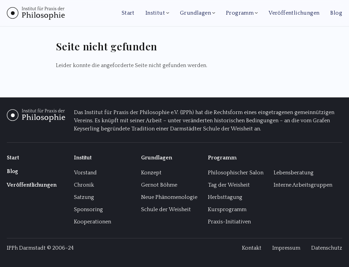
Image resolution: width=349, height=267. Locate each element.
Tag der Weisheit (229, 185)
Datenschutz (326, 248)
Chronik (84, 185)
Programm (240, 13)
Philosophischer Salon (235, 173)
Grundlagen (195, 13)
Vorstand (85, 173)
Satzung (84, 197)
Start (128, 13)
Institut (155, 13)
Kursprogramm (227, 209)
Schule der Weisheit (166, 209)
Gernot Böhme (159, 185)
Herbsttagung (225, 197)
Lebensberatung (294, 173)
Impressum (286, 248)
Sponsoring (88, 209)
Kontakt (251, 248)
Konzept (151, 173)
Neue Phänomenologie (169, 197)
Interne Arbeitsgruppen (303, 185)
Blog (336, 13)
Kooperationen (92, 222)
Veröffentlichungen (294, 13)
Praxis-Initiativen (229, 222)
